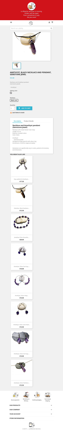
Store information (17, 418)
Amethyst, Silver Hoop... (21, 295)
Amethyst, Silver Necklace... (21, 383)
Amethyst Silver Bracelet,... (21, 237)
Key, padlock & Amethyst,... (21, 179)
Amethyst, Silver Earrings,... (22, 266)
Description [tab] (17, 121)
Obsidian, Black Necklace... (21, 208)
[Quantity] (12, 108)
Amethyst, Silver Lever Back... (21, 324)
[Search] (31, 28)
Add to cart (24, 108)
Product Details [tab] (29, 121)
